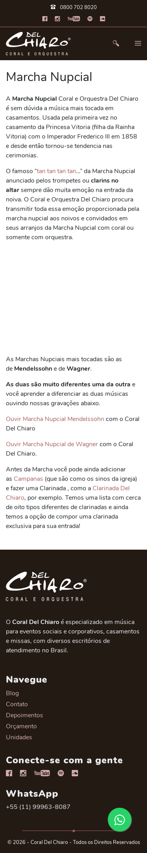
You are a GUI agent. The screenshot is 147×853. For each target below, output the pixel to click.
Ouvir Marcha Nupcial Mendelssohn (55, 419)
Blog (12, 693)
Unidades (19, 737)
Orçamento (21, 726)
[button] (116, 43)
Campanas (28, 479)
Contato (17, 704)
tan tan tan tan (56, 171)
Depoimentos (24, 715)
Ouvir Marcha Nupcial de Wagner (52, 444)
